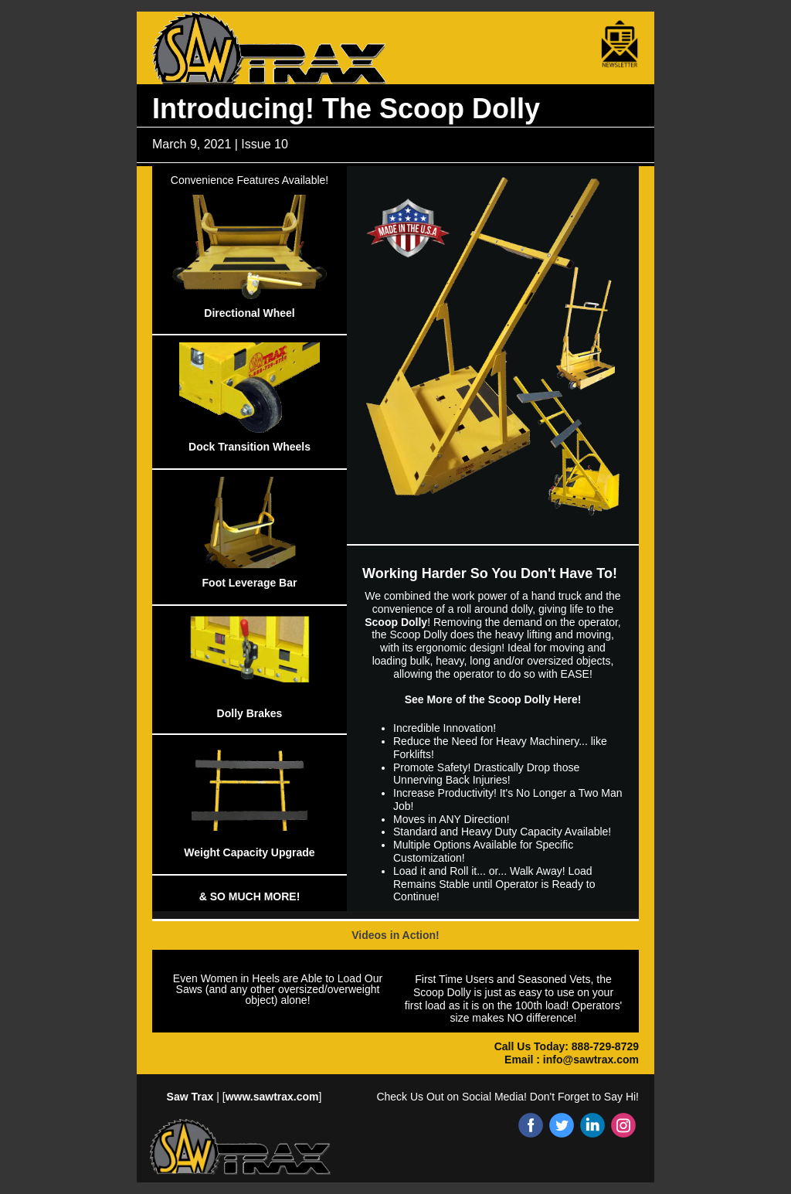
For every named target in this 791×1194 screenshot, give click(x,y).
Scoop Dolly (396, 622)
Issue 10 (264, 144)
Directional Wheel (249, 313)
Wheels (292, 447)
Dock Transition (229, 447)
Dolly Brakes (250, 713)
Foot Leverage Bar (249, 583)
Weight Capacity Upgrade (249, 852)
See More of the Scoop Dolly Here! (493, 699)
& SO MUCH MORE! (249, 896)
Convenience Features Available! (249, 180)
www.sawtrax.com (272, 1096)
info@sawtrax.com (591, 1059)
